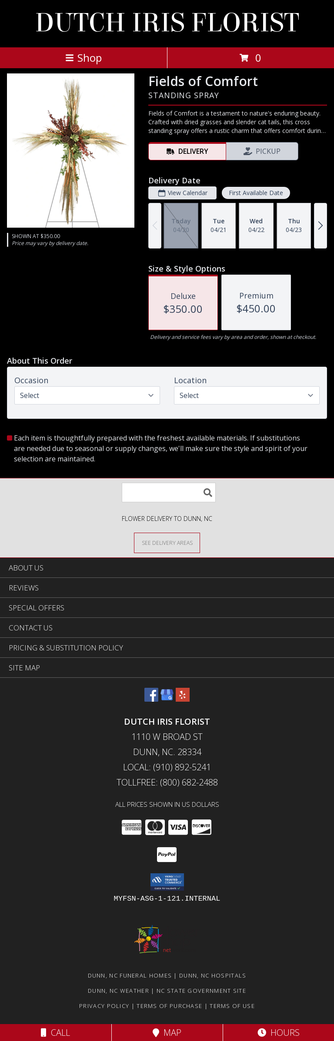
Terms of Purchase (169, 1006)
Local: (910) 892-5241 (167, 767)
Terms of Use (232, 1006)
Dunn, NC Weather (118, 991)
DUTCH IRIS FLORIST (167, 23)
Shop (83, 57)
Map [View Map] (167, 1032)
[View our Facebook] (151, 699)
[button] (167, 882)
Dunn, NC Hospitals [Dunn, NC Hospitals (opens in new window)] (212, 975)
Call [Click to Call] (55, 1032)
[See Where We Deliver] (167, 542)
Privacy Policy (104, 1006)
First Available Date (256, 193)
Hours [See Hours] (278, 1032)
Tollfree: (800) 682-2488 (167, 782)
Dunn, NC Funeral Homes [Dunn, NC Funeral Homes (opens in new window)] (130, 975)
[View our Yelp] (183, 699)
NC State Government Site (201, 991)
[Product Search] (169, 492)
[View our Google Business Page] (167, 699)
